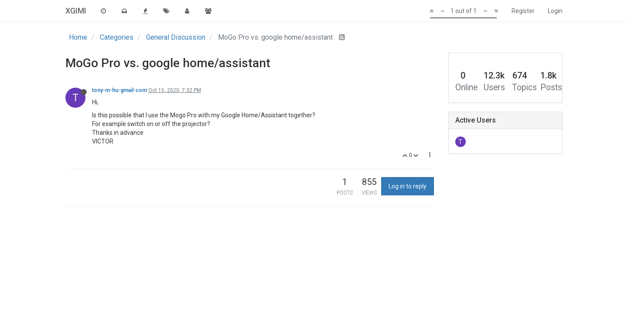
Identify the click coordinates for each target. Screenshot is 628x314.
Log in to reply (408, 186)
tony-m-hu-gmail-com (119, 90)
